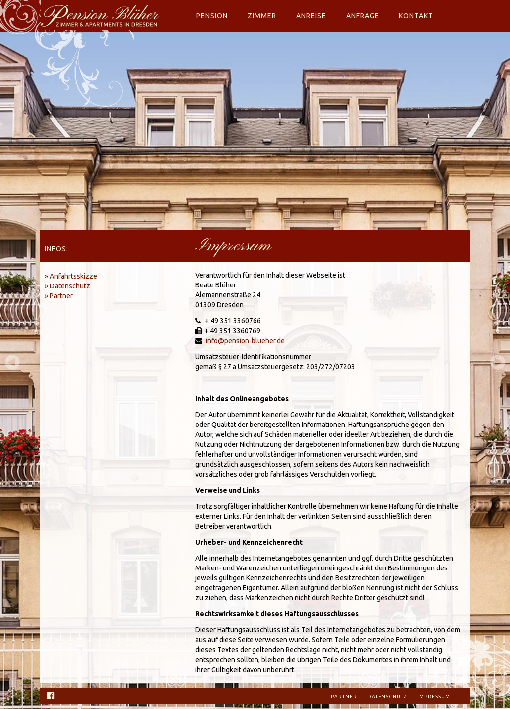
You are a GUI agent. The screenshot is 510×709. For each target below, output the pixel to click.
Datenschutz (387, 696)
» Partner (59, 296)
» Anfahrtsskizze (71, 276)
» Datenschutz (67, 286)
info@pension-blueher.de (245, 341)
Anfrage (362, 16)
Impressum (433, 696)
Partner (344, 696)
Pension (212, 16)
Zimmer (262, 16)
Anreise (311, 16)
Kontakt (416, 16)
